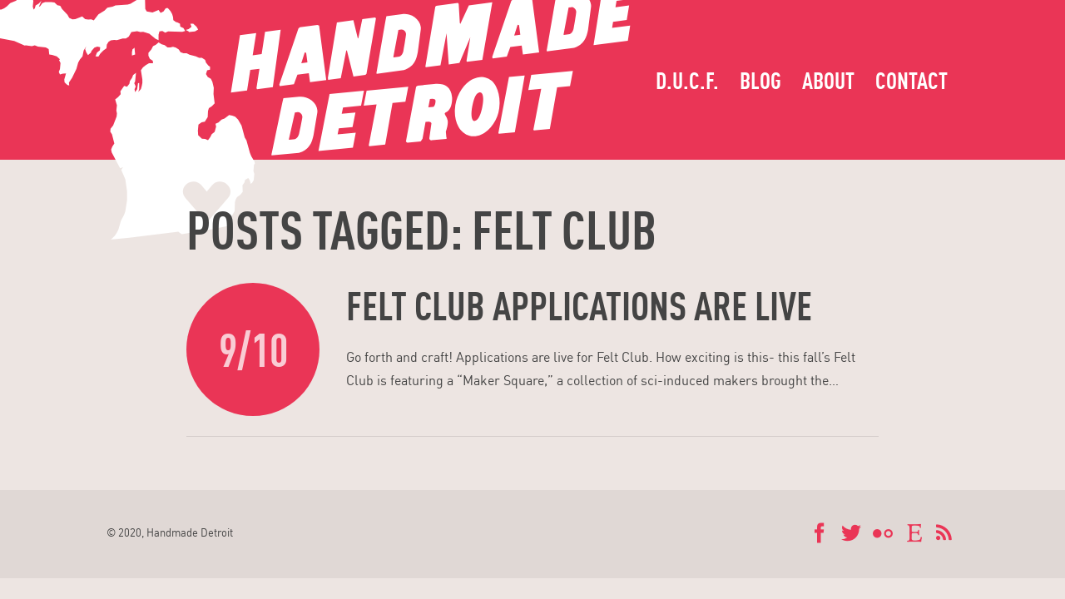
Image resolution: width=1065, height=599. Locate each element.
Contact (911, 80)
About (828, 80)
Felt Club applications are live (579, 305)
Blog (760, 80)
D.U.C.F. (687, 80)
